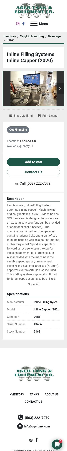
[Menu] (34, 24)
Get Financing (18, 129)
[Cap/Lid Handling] (32, 36)
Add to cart (33, 162)
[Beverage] (54, 36)
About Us (52, 394)
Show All (33, 284)
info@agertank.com (37, 426)
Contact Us (33, 172)
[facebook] (23, 23)
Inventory (16, 394)
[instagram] (17, 23)
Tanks (34, 394)
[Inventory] (9, 36)
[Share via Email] (21, 115)
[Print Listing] (48, 115)
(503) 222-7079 (38, 183)
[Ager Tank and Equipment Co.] (33, 374)
